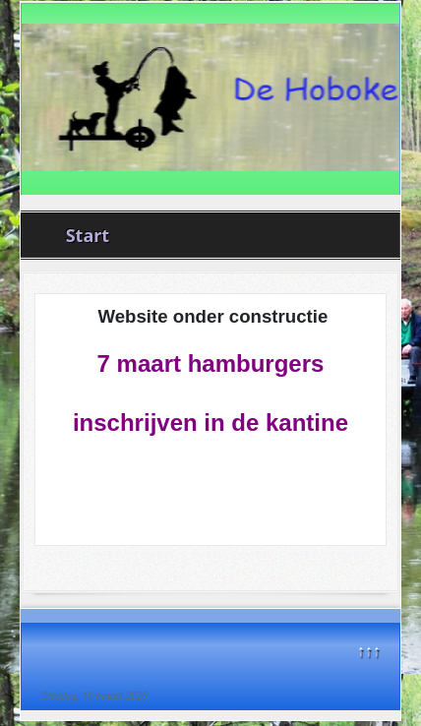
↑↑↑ (369, 650)
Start (87, 235)
